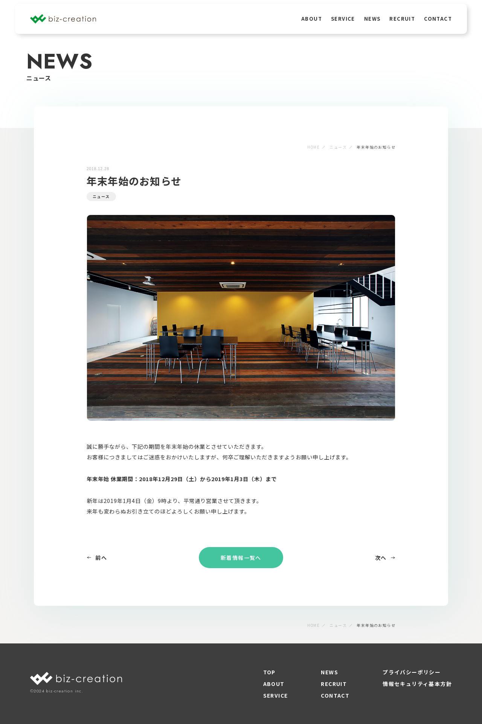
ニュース (338, 147)
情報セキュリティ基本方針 (417, 683)
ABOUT (311, 18)
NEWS (372, 18)
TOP (269, 672)
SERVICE (343, 18)
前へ (97, 557)
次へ (385, 557)
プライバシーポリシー (412, 672)
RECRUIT (402, 18)
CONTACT (438, 18)
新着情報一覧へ (241, 557)
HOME (313, 147)
